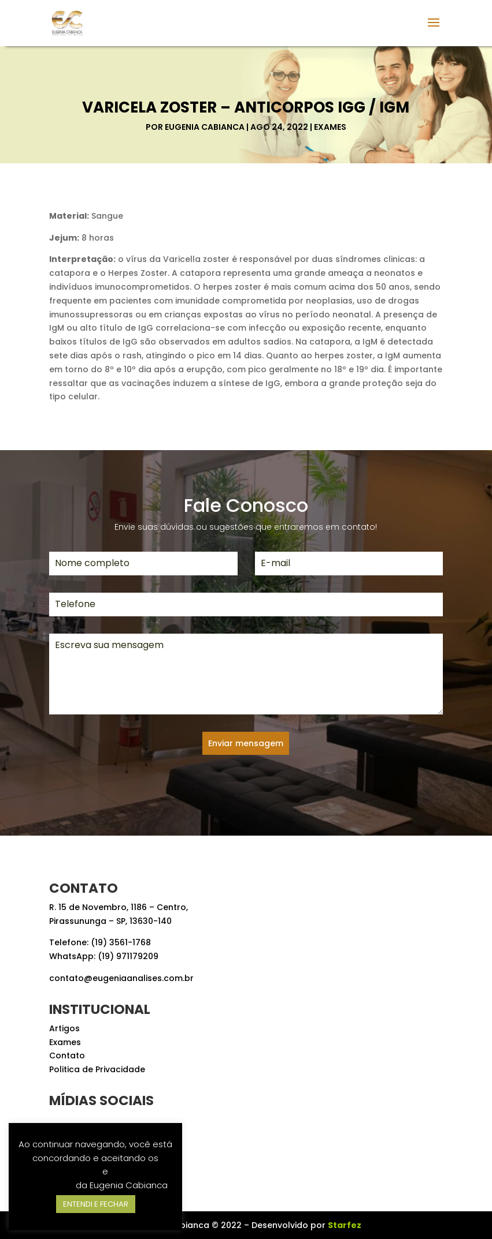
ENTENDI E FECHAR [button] (95, 1204)
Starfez (344, 1225)
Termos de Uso (68, 1171)
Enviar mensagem (245, 743)
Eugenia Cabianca (205, 127)
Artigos (64, 1028)
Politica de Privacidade (97, 1069)
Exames (330, 127)
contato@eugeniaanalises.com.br (121, 978)
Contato (67, 1055)
